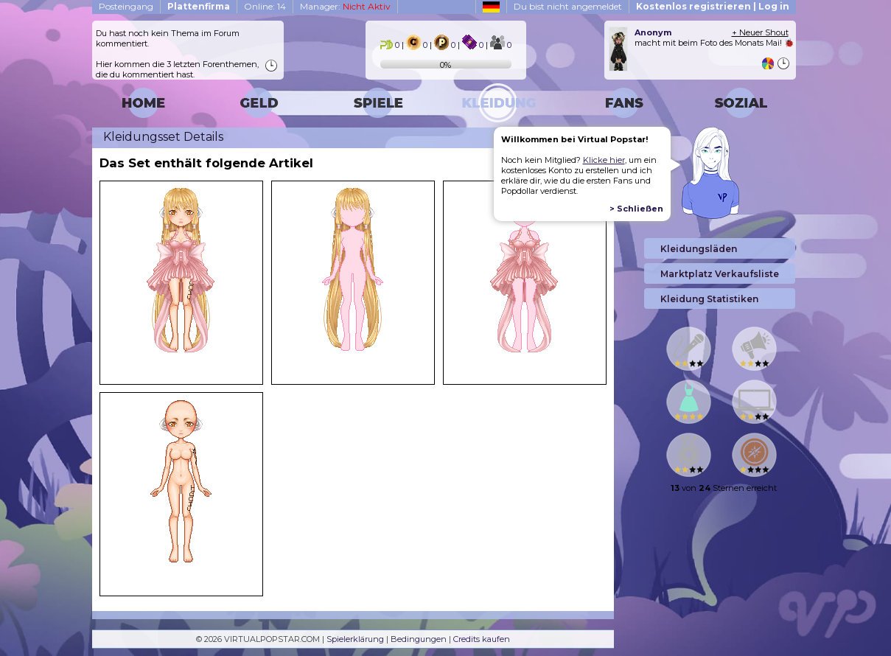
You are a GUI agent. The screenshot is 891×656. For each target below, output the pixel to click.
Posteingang (126, 6)
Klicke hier (604, 160)
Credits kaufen (481, 639)
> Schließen (636, 208)
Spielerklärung (355, 639)
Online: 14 (265, 6)
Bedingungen (419, 639)
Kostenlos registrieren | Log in (712, 6)
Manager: (345, 6)
